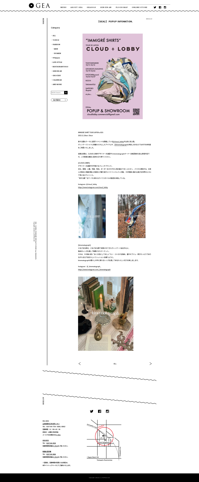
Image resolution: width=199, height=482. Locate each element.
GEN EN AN (106, 7)
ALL (115, 363)
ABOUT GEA (76, 7)
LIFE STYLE (57, 62)
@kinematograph (120, 144)
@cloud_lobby (118, 141)
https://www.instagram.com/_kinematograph (94, 269)
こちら (58, 435)
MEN (56, 49)
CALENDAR (57, 80)
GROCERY (57, 75)
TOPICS (56, 40)
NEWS (63, 7)
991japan (56, 58)
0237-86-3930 (51, 443)
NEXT (150, 363)
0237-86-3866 (51, 454)
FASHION (56, 44)
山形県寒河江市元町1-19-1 (51, 424)
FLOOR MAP (122, 7)
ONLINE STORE (139, 7)
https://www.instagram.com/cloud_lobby (93, 187)
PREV (79, 363)
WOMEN (57, 53)
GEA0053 (91, 7)
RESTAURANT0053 (60, 67)
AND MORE (57, 84)
